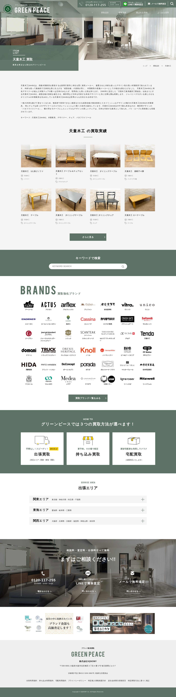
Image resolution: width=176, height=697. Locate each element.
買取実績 (122, 13)
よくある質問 (163, 13)
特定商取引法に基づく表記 (138, 681)
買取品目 (105, 13)
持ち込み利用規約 (46, 681)
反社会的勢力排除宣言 (117, 681)
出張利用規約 (31, 681)
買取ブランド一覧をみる (88, 398)
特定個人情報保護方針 (97, 681)
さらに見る (88, 237)
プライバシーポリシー (77, 681)
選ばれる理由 (142, 13)
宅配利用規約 (60, 681)
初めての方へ (85, 13)
